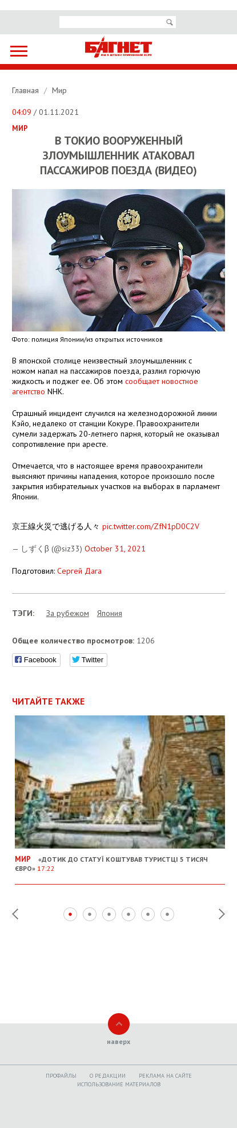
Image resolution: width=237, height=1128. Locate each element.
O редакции (108, 1075)
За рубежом (67, 613)
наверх (118, 1041)
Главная (26, 90)
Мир (59, 90)
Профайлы (61, 1075)
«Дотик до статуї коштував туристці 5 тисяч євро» (120, 859)
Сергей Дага (79, 571)
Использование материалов (118, 1084)
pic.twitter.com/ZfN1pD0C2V (150, 526)
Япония (109, 613)
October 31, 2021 (115, 548)
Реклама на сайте (165, 1075)
